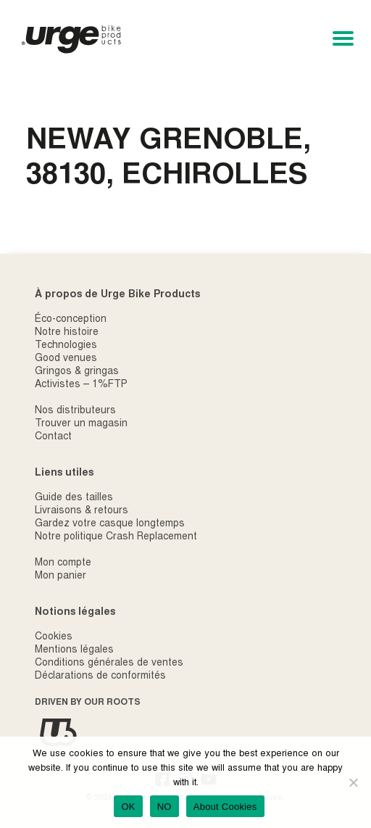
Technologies (66, 346)
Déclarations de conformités (100, 676)
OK (128, 806)
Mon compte (63, 563)
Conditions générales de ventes (109, 663)
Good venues (66, 359)
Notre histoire (67, 333)
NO (164, 806)
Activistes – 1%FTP (81, 385)
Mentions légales (74, 650)
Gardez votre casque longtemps (110, 524)
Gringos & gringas (77, 372)
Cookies (53, 637)
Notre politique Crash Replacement (116, 537)
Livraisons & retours (81, 511)
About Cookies (225, 806)
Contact (53, 437)
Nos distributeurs (75, 411)
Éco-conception (71, 320)
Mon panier (60, 576)
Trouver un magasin (81, 424)
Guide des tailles (74, 498)
